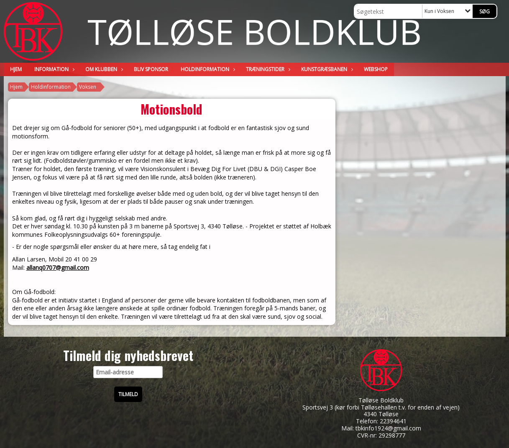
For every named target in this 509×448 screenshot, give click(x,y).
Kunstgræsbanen (326, 69)
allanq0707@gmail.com (57, 267)
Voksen (87, 86)
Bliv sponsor (151, 69)
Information (53, 69)
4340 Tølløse (381, 414)
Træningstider (267, 69)
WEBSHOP (376, 69)
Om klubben (103, 69)
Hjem (16, 69)
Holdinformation (207, 69)
